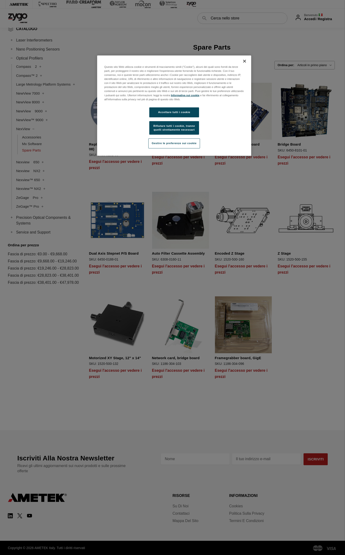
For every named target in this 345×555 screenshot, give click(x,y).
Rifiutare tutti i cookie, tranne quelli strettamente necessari (174, 127)
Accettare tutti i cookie (174, 112)
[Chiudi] (244, 61)
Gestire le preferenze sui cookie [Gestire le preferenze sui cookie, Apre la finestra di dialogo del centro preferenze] (174, 143)
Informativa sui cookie (185, 95)
